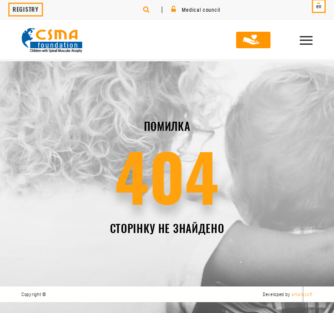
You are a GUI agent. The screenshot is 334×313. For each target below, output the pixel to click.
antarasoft (302, 294)
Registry (26, 9)
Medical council (195, 10)
